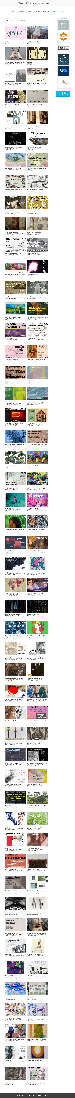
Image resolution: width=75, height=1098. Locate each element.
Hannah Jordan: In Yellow (33, 211)
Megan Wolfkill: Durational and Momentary (37, 1039)
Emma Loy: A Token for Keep (34, 954)
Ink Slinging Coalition (10, 657)
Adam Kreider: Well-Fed (10, 550)
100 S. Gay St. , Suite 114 (18, 403)
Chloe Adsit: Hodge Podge (33, 253)
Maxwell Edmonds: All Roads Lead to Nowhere (38, 317)
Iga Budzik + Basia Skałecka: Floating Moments (16, 253)
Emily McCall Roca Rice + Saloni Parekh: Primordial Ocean (40, 933)
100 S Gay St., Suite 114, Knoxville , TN (42, 976)
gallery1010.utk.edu (9, 20)
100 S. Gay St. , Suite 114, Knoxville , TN (42, 530)
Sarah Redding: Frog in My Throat (13, 168)
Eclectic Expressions (32, 423)
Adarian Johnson (9, 805)
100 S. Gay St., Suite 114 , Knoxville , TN (20, 318)
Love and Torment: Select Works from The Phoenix (39, 572)
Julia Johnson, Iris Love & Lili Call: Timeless (15, 274)
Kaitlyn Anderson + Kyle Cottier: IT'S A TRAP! (15, 827)
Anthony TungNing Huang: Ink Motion (13, 784)
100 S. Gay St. (37, 63)
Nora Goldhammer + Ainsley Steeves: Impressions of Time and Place (21, 83)
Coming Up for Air (9, 296)
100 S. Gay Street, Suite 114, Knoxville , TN (43, 934)
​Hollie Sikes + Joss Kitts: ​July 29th (35, 657)
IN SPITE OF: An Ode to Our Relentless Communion (39, 444)
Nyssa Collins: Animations (33, 465)
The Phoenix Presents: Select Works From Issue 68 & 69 (18, 444)
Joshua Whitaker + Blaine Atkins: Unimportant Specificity (18, 211)
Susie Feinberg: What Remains (12, 720)
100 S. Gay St (15, 998)
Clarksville (30, 11)
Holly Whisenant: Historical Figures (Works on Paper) (39, 742)
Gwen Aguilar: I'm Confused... (34, 274)
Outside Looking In (9, 1081)
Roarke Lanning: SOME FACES (12, 593)
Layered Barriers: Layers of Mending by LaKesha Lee (17, 678)
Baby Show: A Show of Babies (34, 1081)
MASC (28, 1018)
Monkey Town (30, 296)
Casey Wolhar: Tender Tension (12, 933)
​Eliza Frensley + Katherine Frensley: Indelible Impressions (18, 635)
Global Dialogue (9, 126)
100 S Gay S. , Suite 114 (17, 976)
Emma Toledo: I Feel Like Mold (34, 232)
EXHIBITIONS (21, 3)
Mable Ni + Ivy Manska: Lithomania (35, 189)
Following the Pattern (32, 338)
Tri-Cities (62, 11)
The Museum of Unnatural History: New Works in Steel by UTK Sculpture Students (46, 763)
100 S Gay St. (15, 42)
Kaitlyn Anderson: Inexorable (12, 572)
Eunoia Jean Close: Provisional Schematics (37, 104)
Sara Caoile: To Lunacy (32, 508)
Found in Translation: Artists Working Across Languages (40, 83)
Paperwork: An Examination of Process (14, 699)
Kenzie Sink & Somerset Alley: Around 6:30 (37, 827)
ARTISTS (28, 3)
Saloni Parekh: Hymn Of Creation (34, 890)
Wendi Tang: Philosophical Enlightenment (36, 359)
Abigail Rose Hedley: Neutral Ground (35, 912)
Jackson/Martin (21, 11)
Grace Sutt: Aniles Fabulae (11, 402)
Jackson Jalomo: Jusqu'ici (33, 869)
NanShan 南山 (8, 1060)
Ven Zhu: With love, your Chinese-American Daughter (39, 126)
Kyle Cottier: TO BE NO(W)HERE (12, 614)
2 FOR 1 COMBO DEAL (10, 742)
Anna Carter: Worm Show (11, 380)
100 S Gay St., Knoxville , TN (40, 1040)
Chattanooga (46, 11)
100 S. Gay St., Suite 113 (17, 637)
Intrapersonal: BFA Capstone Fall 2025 (14, 189)
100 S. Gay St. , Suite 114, (18, 934)
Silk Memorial (8, 954)
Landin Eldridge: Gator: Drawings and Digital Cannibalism (40, 805)
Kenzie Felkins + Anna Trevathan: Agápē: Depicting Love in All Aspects (43, 720)
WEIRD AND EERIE (9, 508)
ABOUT (35, 3)
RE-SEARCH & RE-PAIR (10, 869)
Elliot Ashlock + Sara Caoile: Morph (13, 104)
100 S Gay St (37, 127)
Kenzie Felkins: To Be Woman (34, 848)
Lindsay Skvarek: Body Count (34, 41)
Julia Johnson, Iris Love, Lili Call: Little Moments (38, 168)
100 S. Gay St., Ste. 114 (17, 63)
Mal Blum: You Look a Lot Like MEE (13, 996)
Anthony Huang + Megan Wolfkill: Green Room (38, 699)
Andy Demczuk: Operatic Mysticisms (13, 1018)
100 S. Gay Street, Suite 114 (19, 20)
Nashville (38, 11)
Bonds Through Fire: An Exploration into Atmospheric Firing (19, 423)
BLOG (47, 3)
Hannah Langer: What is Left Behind (35, 529)
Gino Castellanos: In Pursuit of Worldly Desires (16, 912)
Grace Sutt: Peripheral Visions (34, 550)
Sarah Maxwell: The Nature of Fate (35, 1060)
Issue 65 (7, 848)
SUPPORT (41, 3)
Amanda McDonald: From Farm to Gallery (36, 635)
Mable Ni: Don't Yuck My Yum (34, 147)
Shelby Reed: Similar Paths (11, 359)
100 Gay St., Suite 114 (39, 849)
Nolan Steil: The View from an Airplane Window (38, 402)
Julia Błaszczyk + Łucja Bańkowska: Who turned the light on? (19, 487)
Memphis (13, 11)
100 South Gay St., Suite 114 (40, 870)
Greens (7, 41)
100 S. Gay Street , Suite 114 (18, 955)
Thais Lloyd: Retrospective (11, 975)
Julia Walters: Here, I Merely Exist (13, 317)
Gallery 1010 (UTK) (8, 42)
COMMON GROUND (31, 996)
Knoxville (55, 11)
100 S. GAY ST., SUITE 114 (18, 828)
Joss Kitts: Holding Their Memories (35, 593)
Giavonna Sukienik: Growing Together (14, 147)
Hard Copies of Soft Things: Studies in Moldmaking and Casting (19, 62)
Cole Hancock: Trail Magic (11, 465)
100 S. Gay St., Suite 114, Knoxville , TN (20, 573)
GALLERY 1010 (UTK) (9, 615)
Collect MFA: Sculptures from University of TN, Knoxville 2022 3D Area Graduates (23, 1039)
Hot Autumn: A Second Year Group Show (14, 529)
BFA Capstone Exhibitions (33, 614)
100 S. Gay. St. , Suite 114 (40, 785)
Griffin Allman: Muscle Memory (34, 784)
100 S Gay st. (37, 828)
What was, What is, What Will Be (34, 380)
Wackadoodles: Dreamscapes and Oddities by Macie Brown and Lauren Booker (45, 487)
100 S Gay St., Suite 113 (39, 700)
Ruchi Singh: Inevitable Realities (34, 678)
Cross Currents (8, 338)
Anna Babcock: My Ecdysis (11, 232)
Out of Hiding (30, 62)
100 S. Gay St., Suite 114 (39, 84)
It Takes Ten (30, 975)
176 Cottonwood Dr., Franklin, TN (19, 233)
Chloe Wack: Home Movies (11, 890)
